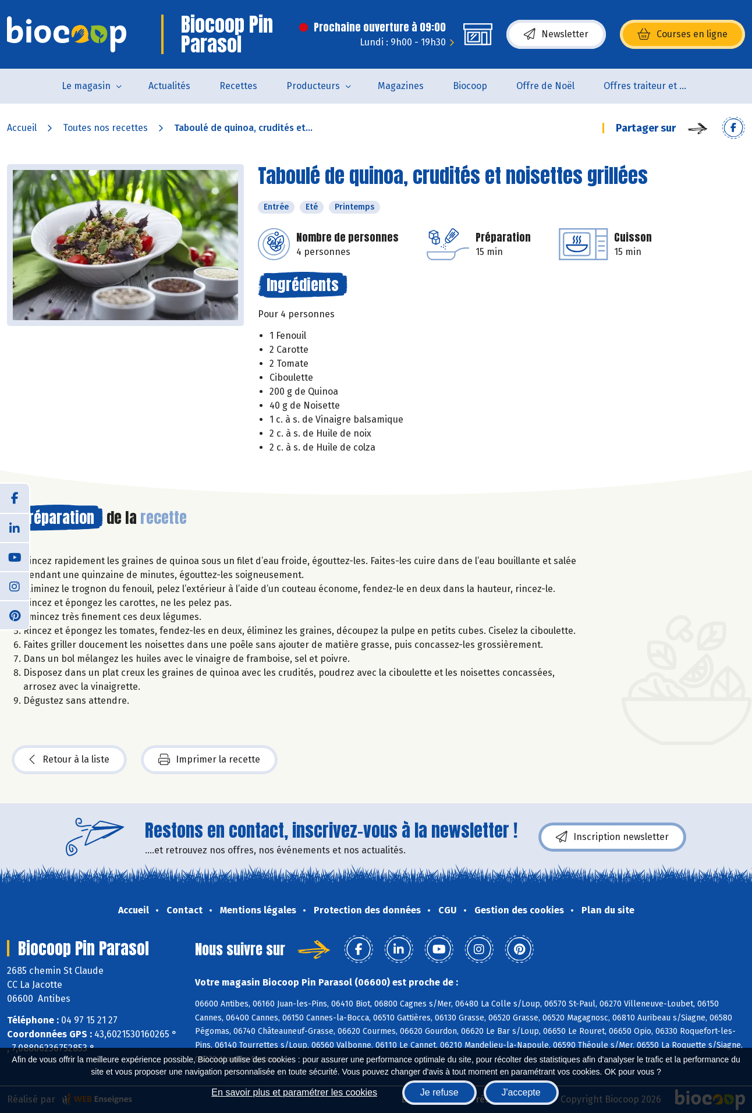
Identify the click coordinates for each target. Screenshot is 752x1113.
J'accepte (521, 1092)
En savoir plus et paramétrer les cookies (294, 1092)
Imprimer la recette (209, 759)
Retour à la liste (69, 759)
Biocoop (470, 85)
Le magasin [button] (86, 85)
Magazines (401, 85)
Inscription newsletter (612, 837)
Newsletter (556, 34)
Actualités (169, 85)
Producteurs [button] (313, 85)
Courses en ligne (682, 34)
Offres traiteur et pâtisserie (654, 85)
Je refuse (439, 1092)
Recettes (238, 85)
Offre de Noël (545, 85)
